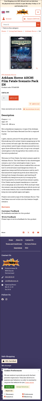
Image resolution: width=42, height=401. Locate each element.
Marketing (27, 397)
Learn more (29, 382)
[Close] (38, 370)
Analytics (8, 397)
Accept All (9, 387)
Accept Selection (22, 387)
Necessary (8, 394)
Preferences (27, 394)
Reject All (9, 391)
